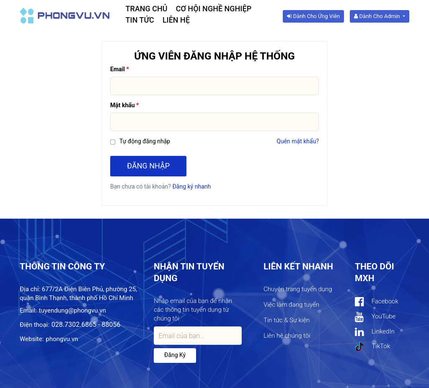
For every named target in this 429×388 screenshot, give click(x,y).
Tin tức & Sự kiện (287, 320)
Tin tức (140, 20)
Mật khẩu (122, 105)
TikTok (372, 346)
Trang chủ (147, 8)
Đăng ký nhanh (191, 186)
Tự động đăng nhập (144, 141)
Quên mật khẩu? (298, 141)
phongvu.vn (62, 339)
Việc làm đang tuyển (291, 304)
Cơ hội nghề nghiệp (214, 8)
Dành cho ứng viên (313, 16)
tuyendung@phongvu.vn (72, 310)
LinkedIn (375, 332)
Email (117, 69)
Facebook (376, 302)
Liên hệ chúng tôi (287, 335)
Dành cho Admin (377, 16)
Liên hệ (176, 20)
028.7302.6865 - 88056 (86, 325)
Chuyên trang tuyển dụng (298, 289)
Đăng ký (175, 355)
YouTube (375, 317)
